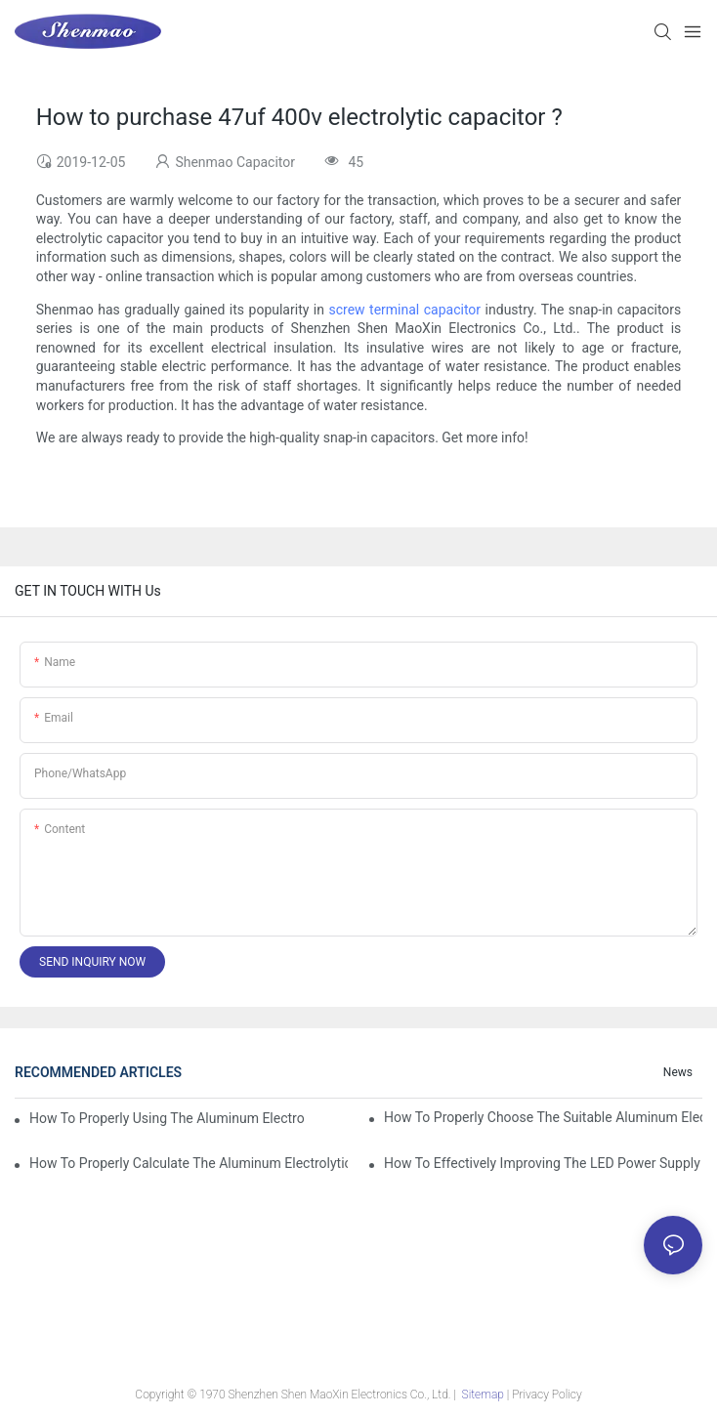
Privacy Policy (546, 1394)
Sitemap (483, 1394)
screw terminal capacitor (404, 309)
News (678, 1072)
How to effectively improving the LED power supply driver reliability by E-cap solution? (543, 1163)
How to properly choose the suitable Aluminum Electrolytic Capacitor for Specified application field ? (543, 1117)
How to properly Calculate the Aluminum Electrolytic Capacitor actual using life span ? (188, 1163)
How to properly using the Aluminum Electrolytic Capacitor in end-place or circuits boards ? (166, 1118)
